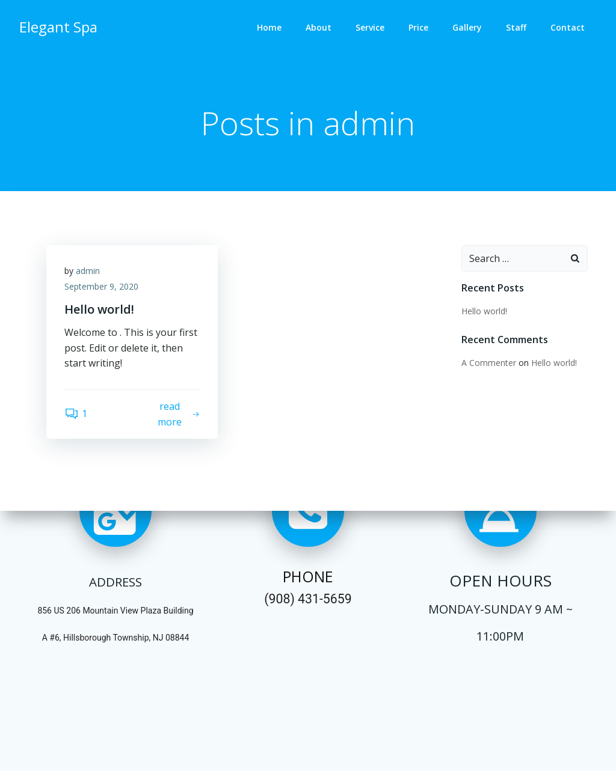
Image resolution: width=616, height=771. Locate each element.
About (318, 27)
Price (418, 27)
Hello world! (484, 311)
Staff (516, 27)
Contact (567, 27)
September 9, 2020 (101, 286)
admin (88, 270)
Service (370, 27)
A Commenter (488, 362)
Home (269, 27)
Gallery (467, 27)
